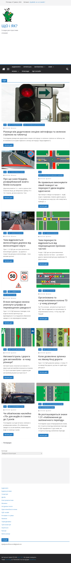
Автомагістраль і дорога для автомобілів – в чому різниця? (17, 359)
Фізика (14, 71)
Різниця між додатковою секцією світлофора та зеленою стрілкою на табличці (34, 133)
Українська (27, 67)
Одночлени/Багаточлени (9, 509)
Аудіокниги (16, 67)
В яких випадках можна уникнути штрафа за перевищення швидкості (17, 304)
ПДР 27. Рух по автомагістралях (16, 349)
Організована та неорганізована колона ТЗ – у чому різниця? (52, 300)
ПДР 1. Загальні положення (15, 233)
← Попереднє (6, 443)
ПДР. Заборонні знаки (10, 295)
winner (14, 128)
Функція (3, 531)
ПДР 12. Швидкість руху (14, 291)
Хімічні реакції (5, 534)
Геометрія (4, 494)
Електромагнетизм (7, 500)
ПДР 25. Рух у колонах (49, 290)
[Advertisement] (35, 50)
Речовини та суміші (7, 515)
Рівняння (4, 518)
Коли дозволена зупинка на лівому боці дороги (52, 358)
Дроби (3, 497)
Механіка (4, 503)
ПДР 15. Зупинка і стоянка (50, 349)
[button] (44, 67)
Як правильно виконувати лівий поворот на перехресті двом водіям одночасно (52, 186)
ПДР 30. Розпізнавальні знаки (16, 406)
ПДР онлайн (36, 71)
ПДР (5, 124)
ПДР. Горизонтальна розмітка (16, 172)
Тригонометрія (6, 525)
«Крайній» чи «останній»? (37, 2)
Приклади (25, 71)
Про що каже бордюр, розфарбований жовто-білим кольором (16, 181)
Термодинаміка (6, 521)
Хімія (50, 67)
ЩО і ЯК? (9, 25)
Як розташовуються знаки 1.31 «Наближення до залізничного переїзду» (52, 417)
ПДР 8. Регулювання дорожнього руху (34, 124)
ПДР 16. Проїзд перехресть (15, 124)
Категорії (4, 451)
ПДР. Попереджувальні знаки (46, 407)
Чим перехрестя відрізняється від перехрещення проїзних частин (51, 244)
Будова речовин (6, 491)
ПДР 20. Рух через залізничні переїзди (53, 404)
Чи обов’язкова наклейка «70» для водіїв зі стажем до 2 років (17, 416)
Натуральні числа (6, 506)
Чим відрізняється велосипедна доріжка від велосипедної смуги (17, 242)
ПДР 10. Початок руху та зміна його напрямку (51, 175)
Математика (38, 67)
